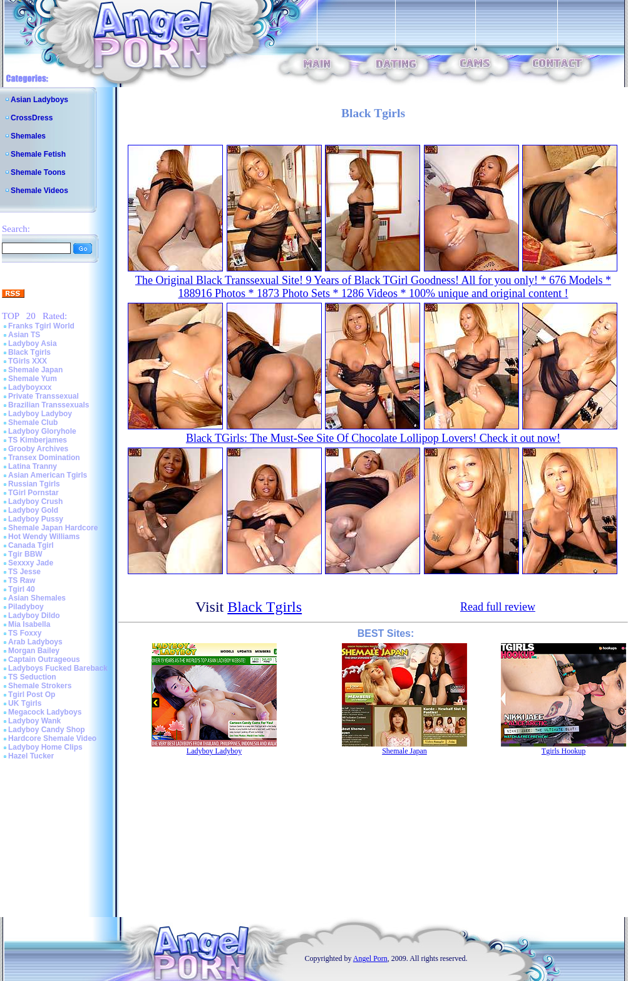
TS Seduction (32, 677)
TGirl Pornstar (33, 492)
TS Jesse (24, 571)
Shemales (28, 136)
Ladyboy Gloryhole (42, 431)
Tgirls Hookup (563, 751)
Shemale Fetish (38, 154)
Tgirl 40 (21, 589)
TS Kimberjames (37, 440)
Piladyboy (26, 606)
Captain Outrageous (44, 659)
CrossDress (32, 117)
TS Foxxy (24, 633)
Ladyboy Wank (34, 720)
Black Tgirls (29, 352)
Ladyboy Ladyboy (40, 413)
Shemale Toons (38, 172)
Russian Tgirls (34, 484)
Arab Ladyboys (35, 641)
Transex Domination (44, 457)
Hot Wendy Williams (44, 536)
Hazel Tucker (31, 756)
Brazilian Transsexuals (48, 405)
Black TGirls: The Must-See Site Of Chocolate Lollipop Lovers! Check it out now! (373, 438)
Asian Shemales (37, 598)
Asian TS (24, 334)
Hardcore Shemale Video (52, 738)
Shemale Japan (35, 369)
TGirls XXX (27, 361)
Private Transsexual (43, 396)
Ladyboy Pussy (35, 519)
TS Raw (21, 580)
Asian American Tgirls (47, 475)
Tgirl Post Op (31, 694)
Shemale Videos (39, 190)
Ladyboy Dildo (34, 615)
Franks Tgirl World (41, 326)
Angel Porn (370, 958)
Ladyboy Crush (35, 501)
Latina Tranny (32, 466)
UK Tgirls (24, 703)
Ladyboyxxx (29, 387)
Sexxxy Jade (30, 563)
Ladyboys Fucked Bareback (58, 668)
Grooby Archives (38, 448)
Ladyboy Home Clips (45, 747)
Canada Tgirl (31, 545)
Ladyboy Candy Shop (46, 729)
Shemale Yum (32, 378)
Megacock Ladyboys (44, 712)
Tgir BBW (25, 554)
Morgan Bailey (33, 650)
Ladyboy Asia (32, 343)
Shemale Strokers (39, 685)
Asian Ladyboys (39, 99)
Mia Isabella (29, 624)
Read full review (497, 607)
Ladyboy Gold (33, 510)
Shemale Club (33, 422)
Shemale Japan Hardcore (53, 527)
